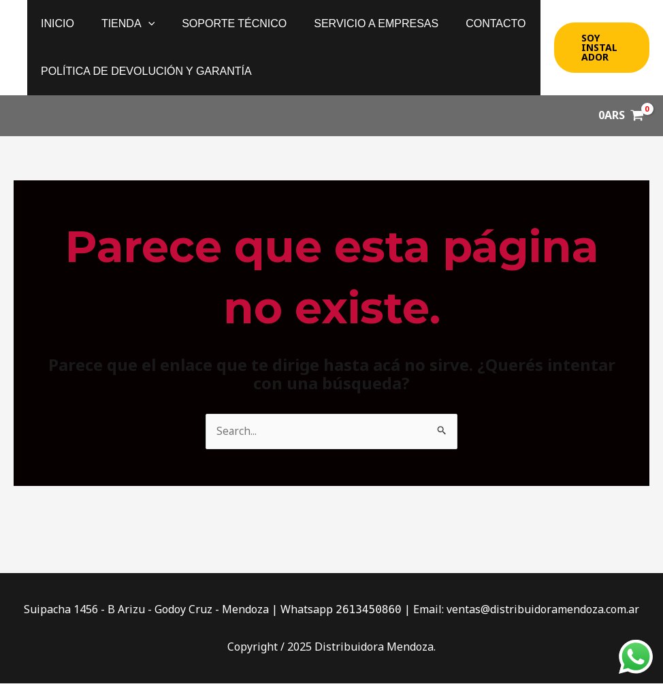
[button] (600, 47)
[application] (140, 24)
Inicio (54, 23)
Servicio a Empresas (357, 23)
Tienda (119, 24)
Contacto (471, 23)
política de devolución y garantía (143, 71)
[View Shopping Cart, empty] (620, 116)
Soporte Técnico (220, 23)
